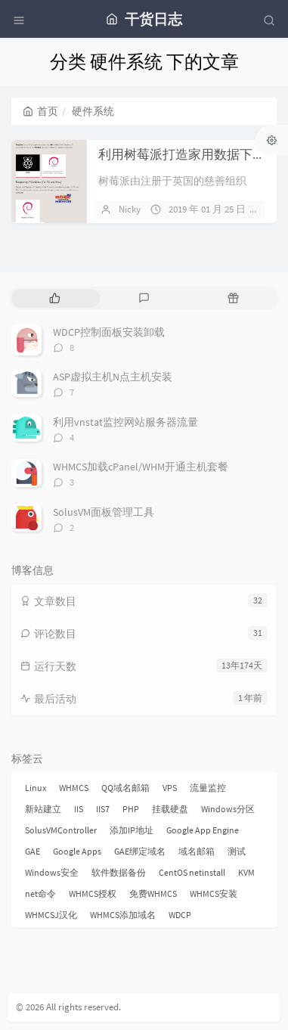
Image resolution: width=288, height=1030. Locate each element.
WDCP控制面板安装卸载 (109, 332)
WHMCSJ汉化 (51, 914)
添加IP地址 (131, 830)
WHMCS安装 (213, 893)
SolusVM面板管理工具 (103, 512)
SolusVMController (61, 830)
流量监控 (208, 787)
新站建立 (43, 808)
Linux (35, 787)
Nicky (130, 209)
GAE (32, 851)
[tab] (54, 298)
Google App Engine (202, 830)
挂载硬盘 (170, 808)
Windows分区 (228, 808)
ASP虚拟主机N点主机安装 (112, 376)
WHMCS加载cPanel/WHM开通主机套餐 (140, 466)
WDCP (180, 914)
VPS (170, 787)
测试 (237, 851)
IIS (78, 808)
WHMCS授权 (92, 893)
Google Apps (77, 851)
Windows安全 (52, 872)
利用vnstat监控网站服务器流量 (125, 422)
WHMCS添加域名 (123, 914)
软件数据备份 (118, 872)
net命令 (40, 893)
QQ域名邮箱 (125, 787)
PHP (130, 808)
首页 (40, 111)
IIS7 (103, 808)
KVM (246, 872)
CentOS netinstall (192, 872)
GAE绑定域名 (140, 851)
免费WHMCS (153, 893)
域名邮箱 (196, 851)
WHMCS (73, 787)
